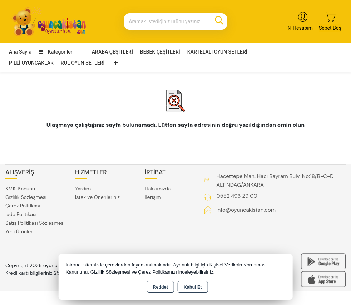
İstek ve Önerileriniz (97, 197)
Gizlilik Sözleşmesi (25, 197)
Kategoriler (55, 52)
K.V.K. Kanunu (20, 188)
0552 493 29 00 (236, 196)
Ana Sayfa (20, 52)
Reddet (160, 287)
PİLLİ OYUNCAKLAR (31, 63)
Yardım (83, 188)
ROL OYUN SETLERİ (83, 63)
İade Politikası (20, 214)
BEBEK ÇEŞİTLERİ (160, 52)
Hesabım (303, 28)
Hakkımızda (158, 188)
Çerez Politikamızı (157, 272)
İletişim (153, 197)
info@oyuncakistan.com (246, 210)
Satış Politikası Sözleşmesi (35, 223)
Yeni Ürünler (19, 231)
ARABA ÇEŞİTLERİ (112, 52)
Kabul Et (193, 287)
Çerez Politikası (22, 205)
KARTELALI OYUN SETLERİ (217, 52)
